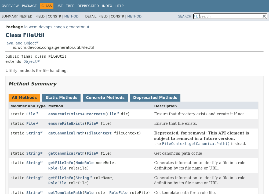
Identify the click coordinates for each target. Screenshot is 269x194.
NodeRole (84, 163)
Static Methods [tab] (61, 97)
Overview (10, 6)
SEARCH (184, 16)
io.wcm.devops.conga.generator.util (57, 27)
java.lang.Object (20, 43)
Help (119, 6)
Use (59, 6)
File (30, 114)
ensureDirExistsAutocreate (76, 114)
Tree (70, 6)
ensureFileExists (66, 123)
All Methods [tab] (24, 97)
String (33, 133)
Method (71, 16)
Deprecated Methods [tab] (155, 97)
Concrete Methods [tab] (105, 97)
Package (29, 6)
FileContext (99, 133)
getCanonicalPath (66, 133)
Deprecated (88, 6)
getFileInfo (60, 163)
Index (107, 6)
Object (30, 61)
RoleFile (57, 168)
